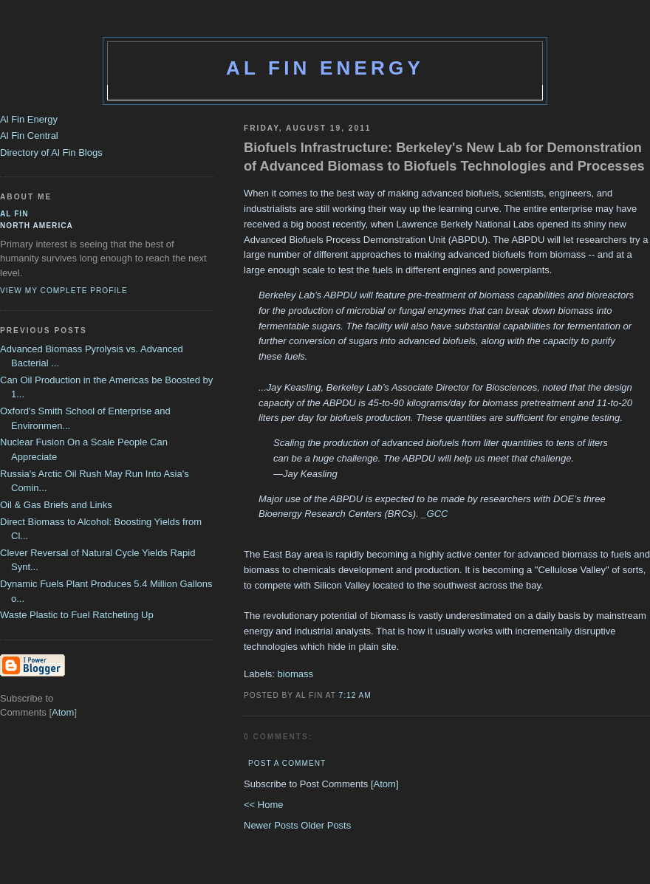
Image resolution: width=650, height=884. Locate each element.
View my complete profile (64, 291)
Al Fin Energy (325, 68)
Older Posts (326, 825)
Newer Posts (272, 825)
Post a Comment (287, 763)
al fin (14, 214)
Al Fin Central (29, 135)
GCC (437, 513)
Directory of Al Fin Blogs (51, 152)
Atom (385, 783)
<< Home (263, 804)
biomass (295, 673)
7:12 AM (355, 695)
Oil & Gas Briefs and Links (56, 504)
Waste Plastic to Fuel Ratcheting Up (77, 614)
